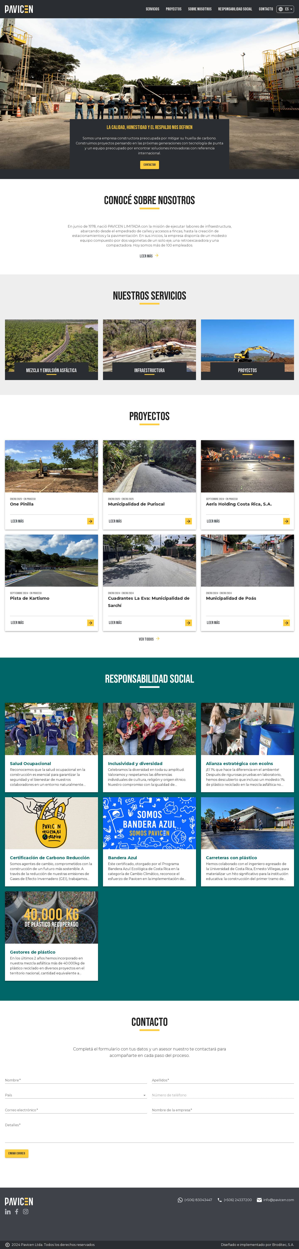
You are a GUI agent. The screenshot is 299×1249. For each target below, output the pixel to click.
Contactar (149, 165)
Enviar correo (16, 1153)
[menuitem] (152, 9)
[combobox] (288, 9)
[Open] (144, 1095)
